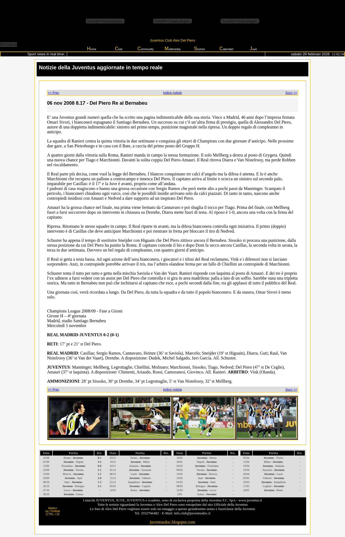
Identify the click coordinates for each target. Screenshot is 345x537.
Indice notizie (172, 93)
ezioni (199, 48)
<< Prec (53, 93)
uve (253, 48)
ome (91, 48)
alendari (226, 48)
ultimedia (172, 48)
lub (118, 48)
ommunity (145, 48)
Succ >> (291, 93)
